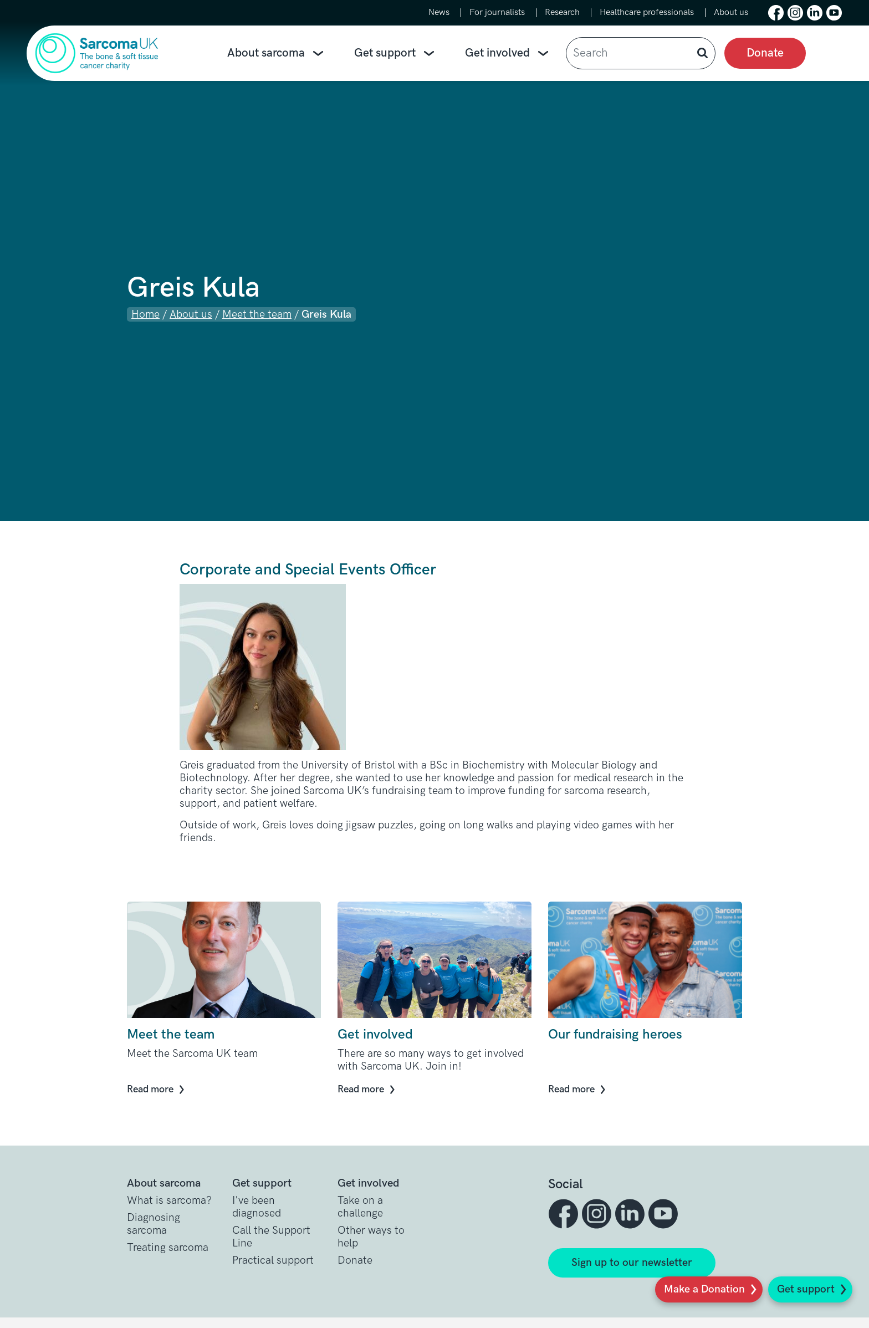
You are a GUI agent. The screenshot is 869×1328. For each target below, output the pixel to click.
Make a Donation (704, 1289)
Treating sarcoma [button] (167, 1247)
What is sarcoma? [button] (169, 1200)
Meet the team (257, 314)
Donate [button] (355, 1260)
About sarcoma (277, 53)
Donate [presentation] (765, 53)
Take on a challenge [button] (360, 1207)
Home (145, 314)
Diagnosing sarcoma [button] (153, 1224)
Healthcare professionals (647, 12)
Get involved (509, 53)
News (438, 12)
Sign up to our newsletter (631, 1262)
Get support (806, 1289)
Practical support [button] (273, 1260)
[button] (776, 12)
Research (562, 12)
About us (731, 12)
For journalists (497, 12)
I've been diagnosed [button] (256, 1207)
